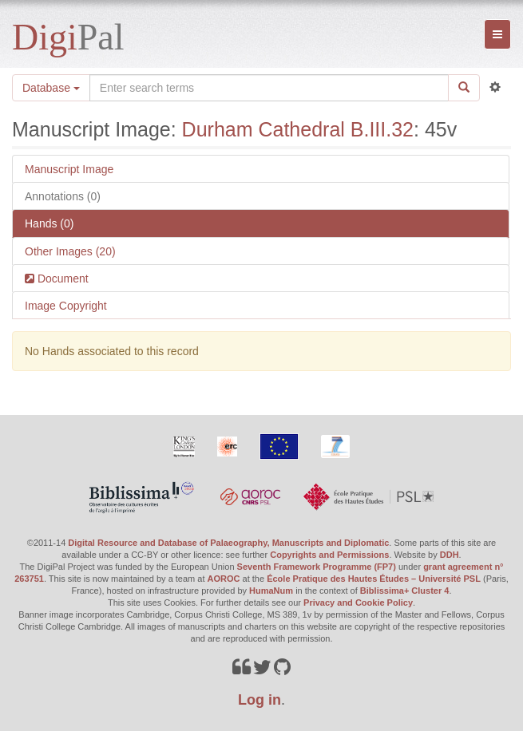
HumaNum (271, 590)
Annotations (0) (63, 196)
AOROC (224, 578)
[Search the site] (269, 87)
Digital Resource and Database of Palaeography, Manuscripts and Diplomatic (228, 542)
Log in (259, 700)
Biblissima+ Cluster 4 (405, 590)
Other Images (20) (70, 251)
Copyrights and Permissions (329, 554)
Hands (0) (49, 223)
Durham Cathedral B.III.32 (298, 129)
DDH (449, 554)
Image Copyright (66, 305)
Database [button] (51, 87)
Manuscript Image (69, 169)
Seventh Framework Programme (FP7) (316, 566)
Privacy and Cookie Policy (358, 602)
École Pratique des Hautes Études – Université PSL (374, 578)
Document (61, 278)
